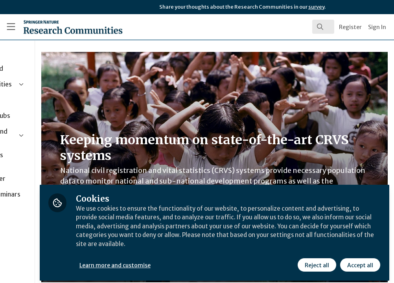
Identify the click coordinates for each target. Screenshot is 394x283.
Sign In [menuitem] (377, 27)
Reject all (316, 262)
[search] (323, 27)
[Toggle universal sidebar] (11, 27)
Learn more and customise (181, 262)
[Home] (59, 27)
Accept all (359, 262)
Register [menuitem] (350, 27)
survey (316, 7)
